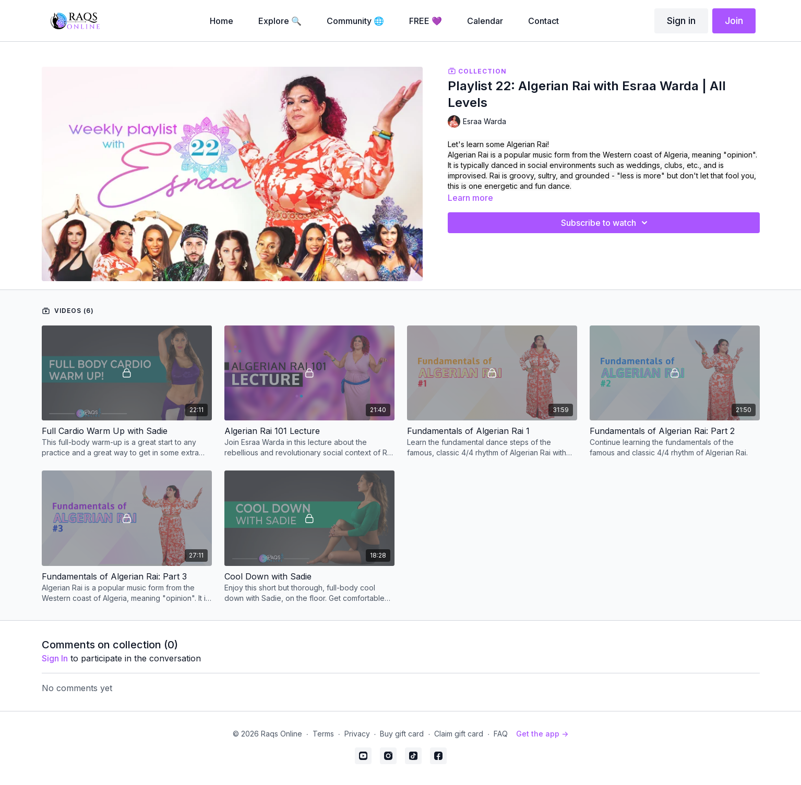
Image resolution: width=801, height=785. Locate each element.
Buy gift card (402, 733)
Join (734, 20)
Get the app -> (542, 733)
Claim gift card (458, 733)
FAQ (501, 733)
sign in (55, 658)
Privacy (357, 733)
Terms (323, 733)
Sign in (681, 20)
